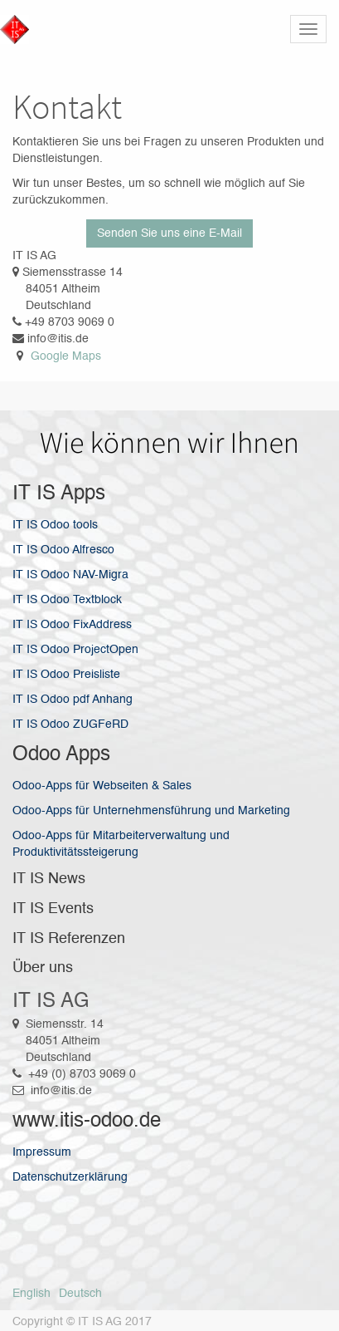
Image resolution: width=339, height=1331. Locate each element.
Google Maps (66, 356)
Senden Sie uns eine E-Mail (169, 233)
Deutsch (80, 1293)
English (31, 1293)
